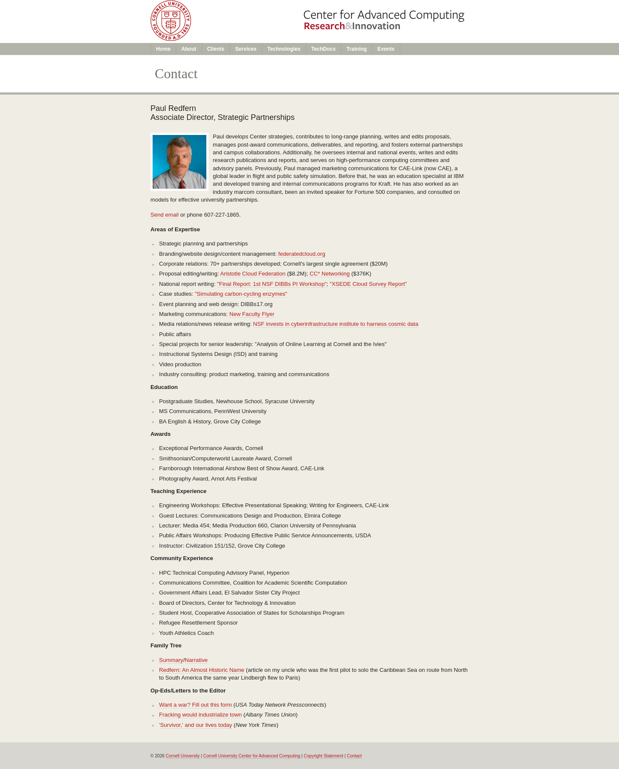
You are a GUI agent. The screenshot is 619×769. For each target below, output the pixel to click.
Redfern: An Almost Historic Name (201, 670)
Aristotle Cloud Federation (252, 273)
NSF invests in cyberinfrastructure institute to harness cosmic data (335, 324)
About (188, 49)
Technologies (283, 49)
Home (163, 49)
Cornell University (183, 756)
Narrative (196, 660)
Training (356, 49)
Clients (215, 49)
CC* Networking (329, 273)
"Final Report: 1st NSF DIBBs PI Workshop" (272, 284)
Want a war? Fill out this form (195, 705)
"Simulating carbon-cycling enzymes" (241, 294)
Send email (164, 214)
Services (246, 49)
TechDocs (323, 49)
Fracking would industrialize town (200, 714)
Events (386, 49)
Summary (171, 660)
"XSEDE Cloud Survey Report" (368, 284)
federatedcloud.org (301, 254)
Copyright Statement (323, 756)
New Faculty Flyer (251, 314)
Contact (354, 756)
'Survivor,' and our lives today (195, 725)
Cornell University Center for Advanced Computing (251, 756)
